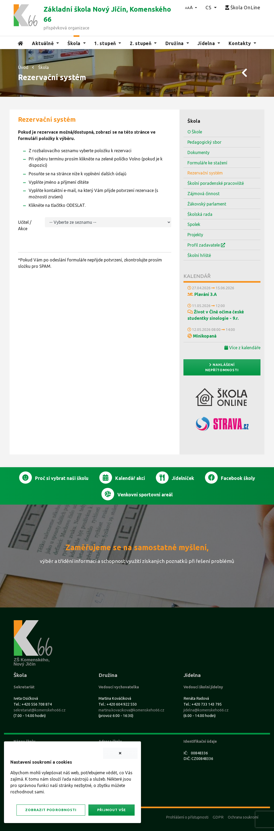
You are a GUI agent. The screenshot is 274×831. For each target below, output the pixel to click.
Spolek (193, 224)
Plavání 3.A (202, 294)
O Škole (194, 131)
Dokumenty (198, 152)
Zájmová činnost (203, 193)
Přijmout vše (111, 810)
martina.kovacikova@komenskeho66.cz (131, 710)
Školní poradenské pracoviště (215, 183)
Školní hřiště (199, 255)
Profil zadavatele (206, 245)
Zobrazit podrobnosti (50, 810)
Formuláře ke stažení (207, 162)
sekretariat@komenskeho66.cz (40, 710)
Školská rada (199, 214)
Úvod (23, 67)
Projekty (195, 234)
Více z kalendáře (242, 347)
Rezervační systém (205, 172)
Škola (43, 67)
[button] (191, 7)
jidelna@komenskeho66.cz (206, 710)
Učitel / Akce (24, 225)
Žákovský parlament (206, 204)
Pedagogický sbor (204, 142)
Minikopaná (201, 336)
